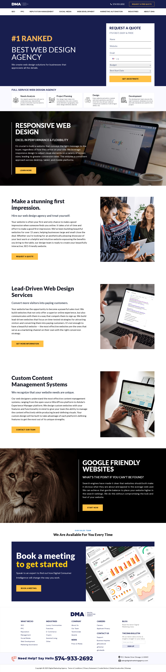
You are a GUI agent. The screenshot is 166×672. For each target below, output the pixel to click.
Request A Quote (24, 256)
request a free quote (142, 4)
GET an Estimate (130, 79)
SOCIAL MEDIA (65, 12)
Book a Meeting (29, 588)
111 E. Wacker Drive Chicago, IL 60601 (134, 657)
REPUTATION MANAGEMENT (42, 12)
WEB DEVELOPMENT (86, 12)
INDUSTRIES (133, 12)
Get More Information (27, 344)
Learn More (26, 170)
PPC (22, 12)
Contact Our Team (25, 429)
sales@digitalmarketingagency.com (134, 661)
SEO (13, 12)
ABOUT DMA (149, 12)
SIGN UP (130, 646)
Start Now (92, 507)
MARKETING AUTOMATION (111, 12)
